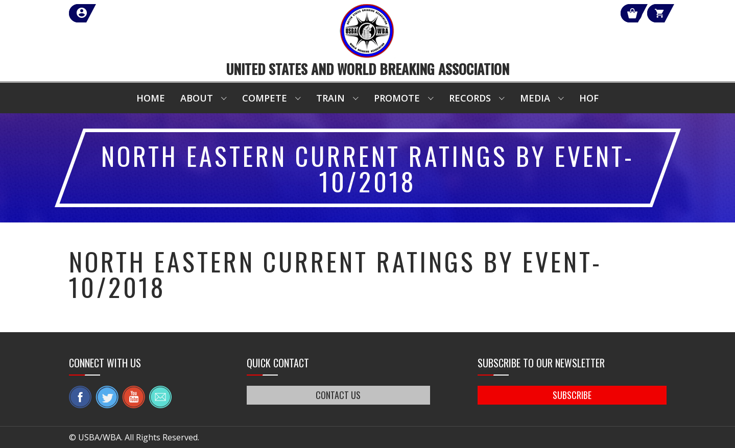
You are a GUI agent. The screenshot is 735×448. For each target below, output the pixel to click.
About (196, 98)
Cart (647, 13)
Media (535, 98)
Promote (397, 98)
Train (330, 98)
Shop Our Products (557, 13)
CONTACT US (338, 395)
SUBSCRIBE (572, 395)
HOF (589, 98)
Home (150, 98)
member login (119, 13)
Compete (264, 98)
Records (470, 98)
